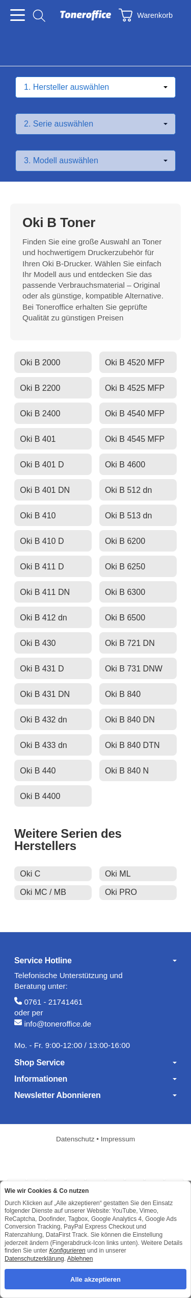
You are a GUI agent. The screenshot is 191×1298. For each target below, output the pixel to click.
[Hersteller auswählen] (95, 87)
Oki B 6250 (125, 566)
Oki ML (118, 873)
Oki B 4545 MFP (135, 439)
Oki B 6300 (125, 592)
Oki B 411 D (42, 566)
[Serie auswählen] (95, 124)
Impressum (118, 1139)
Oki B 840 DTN (132, 745)
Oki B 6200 (125, 541)
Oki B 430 (38, 643)
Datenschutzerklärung (34, 1258)
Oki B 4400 (40, 796)
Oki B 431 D (42, 668)
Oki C (30, 873)
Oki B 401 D (42, 464)
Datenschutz (76, 1139)
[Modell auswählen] (95, 160)
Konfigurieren (67, 1250)
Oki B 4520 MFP (135, 362)
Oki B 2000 (40, 362)
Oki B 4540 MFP (135, 413)
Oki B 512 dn (128, 490)
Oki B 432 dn (43, 719)
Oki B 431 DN (45, 694)
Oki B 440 (38, 770)
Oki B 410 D (42, 541)
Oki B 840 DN (130, 719)
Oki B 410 (38, 515)
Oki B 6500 (125, 617)
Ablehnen (80, 1258)
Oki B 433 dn (43, 745)
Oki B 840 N (127, 770)
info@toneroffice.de (57, 1023)
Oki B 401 (38, 439)
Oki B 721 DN (130, 643)
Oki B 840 (123, 694)
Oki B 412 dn (43, 617)
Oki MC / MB (43, 892)
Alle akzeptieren (95, 1279)
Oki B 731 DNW (133, 668)
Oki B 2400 (40, 413)
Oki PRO (121, 892)
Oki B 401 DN (45, 490)
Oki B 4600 (125, 464)
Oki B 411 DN (45, 592)
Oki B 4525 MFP (135, 388)
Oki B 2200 (40, 388)
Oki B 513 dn (128, 515)
